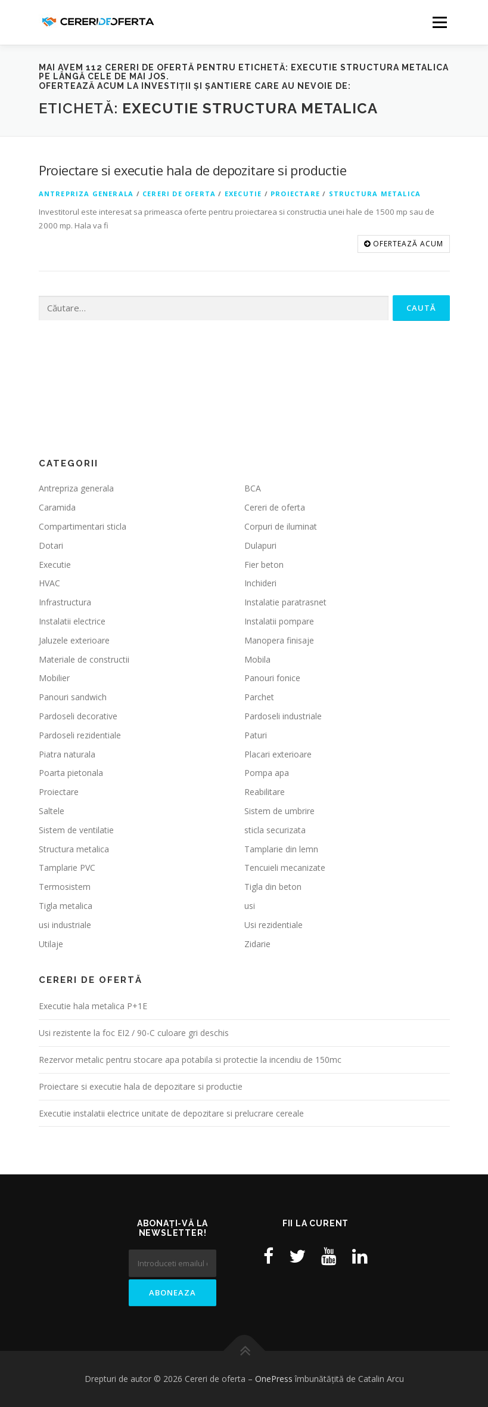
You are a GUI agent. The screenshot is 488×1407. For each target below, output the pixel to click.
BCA (252, 488)
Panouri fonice (272, 678)
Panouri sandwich (73, 697)
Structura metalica (375, 193)
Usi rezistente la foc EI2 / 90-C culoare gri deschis (134, 1032)
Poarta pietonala (71, 772)
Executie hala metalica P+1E (93, 1006)
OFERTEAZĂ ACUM (403, 244)
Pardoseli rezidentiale (80, 735)
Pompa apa (266, 772)
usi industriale (65, 924)
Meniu (439, 22)
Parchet (259, 697)
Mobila (257, 659)
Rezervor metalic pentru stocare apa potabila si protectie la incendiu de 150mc (190, 1059)
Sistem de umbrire (279, 811)
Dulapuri (260, 545)
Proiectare (295, 193)
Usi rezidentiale (273, 924)
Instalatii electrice (72, 621)
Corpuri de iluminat (280, 526)
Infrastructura (65, 602)
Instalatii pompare (279, 621)
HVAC (49, 583)
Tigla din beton (272, 886)
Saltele (51, 811)
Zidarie (257, 944)
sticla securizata (275, 830)
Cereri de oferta (179, 193)
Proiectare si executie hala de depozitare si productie (193, 170)
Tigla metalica (65, 905)
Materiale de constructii (84, 659)
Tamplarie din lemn (281, 849)
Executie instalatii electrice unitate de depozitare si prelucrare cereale (171, 1113)
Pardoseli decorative (78, 716)
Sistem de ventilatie (76, 830)
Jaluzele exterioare (74, 640)
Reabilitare (264, 791)
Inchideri (260, 583)
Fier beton (264, 564)
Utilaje (51, 944)
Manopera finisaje (279, 640)
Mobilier (54, 678)
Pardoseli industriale (283, 716)
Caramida (57, 507)
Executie (243, 193)
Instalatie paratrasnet (285, 602)
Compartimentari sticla (82, 526)
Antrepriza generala (86, 193)
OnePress (274, 1378)
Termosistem (65, 886)
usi (249, 905)
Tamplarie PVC (67, 867)
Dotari (51, 545)
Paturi (255, 735)
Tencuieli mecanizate (284, 867)
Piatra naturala (67, 754)
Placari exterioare (278, 754)
